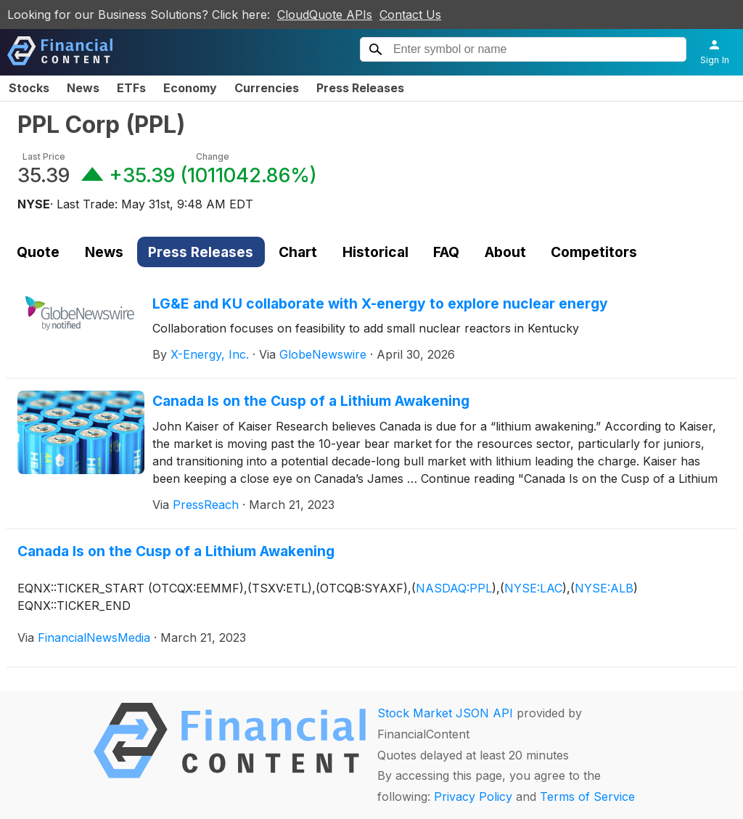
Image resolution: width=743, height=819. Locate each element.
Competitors (594, 252)
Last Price (43, 156)
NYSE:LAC (533, 588)
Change (212, 156)
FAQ (446, 252)
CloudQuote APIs (324, 14)
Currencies (266, 88)
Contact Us (410, 14)
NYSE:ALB (604, 588)
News (83, 88)
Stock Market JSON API (445, 713)
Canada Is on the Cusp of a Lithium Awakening (310, 401)
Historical (375, 252)
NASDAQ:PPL (454, 588)
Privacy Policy (473, 796)
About (505, 252)
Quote (38, 252)
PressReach (206, 504)
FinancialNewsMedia (94, 637)
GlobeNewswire (322, 354)
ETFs (131, 88)
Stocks (29, 88)
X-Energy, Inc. (210, 354)
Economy (190, 88)
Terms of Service (587, 796)
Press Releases (360, 88)
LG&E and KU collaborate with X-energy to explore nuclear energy (380, 303)
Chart (298, 252)
